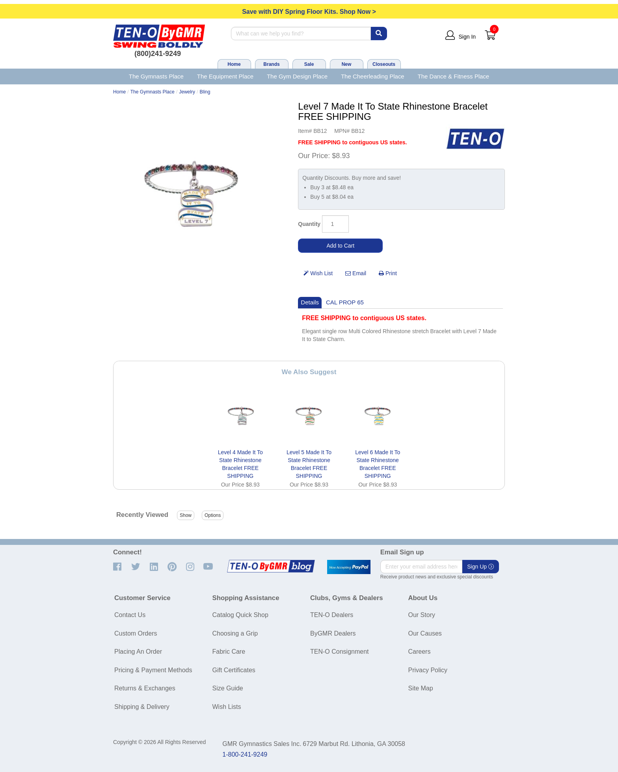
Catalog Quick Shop (240, 615)
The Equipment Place (225, 76)
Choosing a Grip (235, 633)
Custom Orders (135, 633)
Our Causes (425, 633)
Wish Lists (226, 706)
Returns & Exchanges (144, 688)
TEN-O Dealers (331, 615)
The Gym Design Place (297, 76)
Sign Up (480, 566)
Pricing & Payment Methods (153, 670)
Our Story (421, 615)
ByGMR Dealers (333, 633)
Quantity (309, 224)
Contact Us (129, 615)
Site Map (420, 688)
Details (310, 302)
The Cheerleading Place (372, 76)
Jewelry (187, 92)
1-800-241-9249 (244, 754)
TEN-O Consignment (339, 651)
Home (233, 64)
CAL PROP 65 (345, 302)
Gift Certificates (233, 670)
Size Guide (227, 688)
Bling (205, 92)
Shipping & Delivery (141, 706)
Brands (271, 64)
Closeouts (383, 64)
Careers (419, 651)
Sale (309, 64)
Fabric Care (229, 651)
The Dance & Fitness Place (454, 76)
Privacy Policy (428, 670)
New (347, 64)
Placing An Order (138, 651)
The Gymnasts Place (156, 76)
